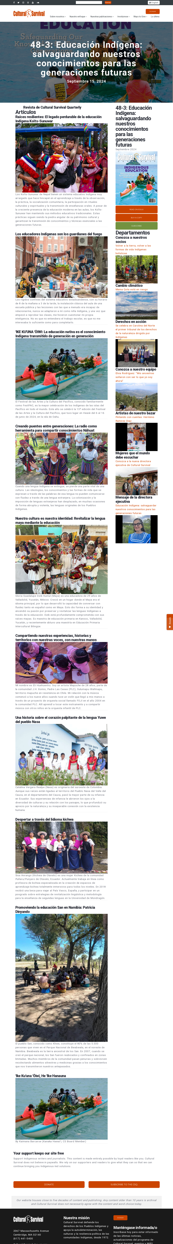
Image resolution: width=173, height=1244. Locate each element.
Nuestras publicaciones (101, 16)
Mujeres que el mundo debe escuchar (133, 455)
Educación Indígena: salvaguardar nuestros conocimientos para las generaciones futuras (136, 509)
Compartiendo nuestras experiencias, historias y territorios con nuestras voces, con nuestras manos (56, 638)
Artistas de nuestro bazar (135, 413)
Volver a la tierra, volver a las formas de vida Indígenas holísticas (133, 249)
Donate (49, 1184)
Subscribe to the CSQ (124, 1184)
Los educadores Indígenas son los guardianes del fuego (58, 234)
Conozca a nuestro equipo (136, 369)
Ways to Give (139, 16)
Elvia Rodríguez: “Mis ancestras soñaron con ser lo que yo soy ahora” (135, 377)
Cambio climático (129, 285)
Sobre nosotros (57, 16)
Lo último (155, 16)
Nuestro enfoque (77, 16)
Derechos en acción (131, 322)
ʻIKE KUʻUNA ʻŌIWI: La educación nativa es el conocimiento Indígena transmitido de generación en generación (60, 334)
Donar (153, 11)
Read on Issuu (136, 209)
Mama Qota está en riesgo (132, 289)
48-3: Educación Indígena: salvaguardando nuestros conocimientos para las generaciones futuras (86, 59)
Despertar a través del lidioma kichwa (44, 819)
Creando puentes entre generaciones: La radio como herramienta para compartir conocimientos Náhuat (56, 428)
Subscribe (136, 226)
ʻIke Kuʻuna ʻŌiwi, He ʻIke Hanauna (40, 1076)
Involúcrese (122, 16)
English (153, 3)
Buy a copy (136, 218)
